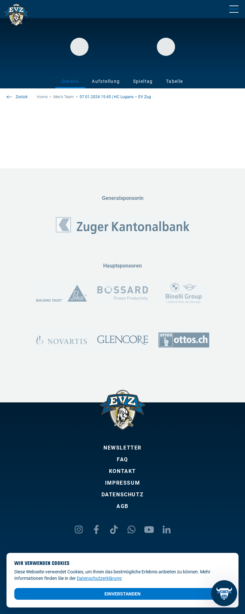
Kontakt (122, 471)
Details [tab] (70, 81)
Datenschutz (123, 494)
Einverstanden (122, 593)
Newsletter (122, 448)
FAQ (122, 459)
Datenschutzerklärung (99, 578)
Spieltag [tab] (143, 81)
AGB (122, 506)
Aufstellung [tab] (106, 81)
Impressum (122, 483)
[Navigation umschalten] (233, 9)
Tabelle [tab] (174, 81)
